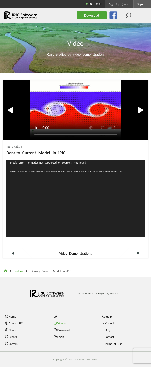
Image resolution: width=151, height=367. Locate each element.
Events (13, 336)
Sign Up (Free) (119, 3)
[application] (75, 198)
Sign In (142, 3)
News (12, 329)
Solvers (13, 343)
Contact (109, 336)
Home (12, 316)
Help (109, 316)
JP (100, 3)
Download (63, 329)
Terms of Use (113, 343)
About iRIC (16, 323)
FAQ (107, 329)
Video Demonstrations (75, 253)
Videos (61, 323)
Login (60, 336)
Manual (109, 323)
